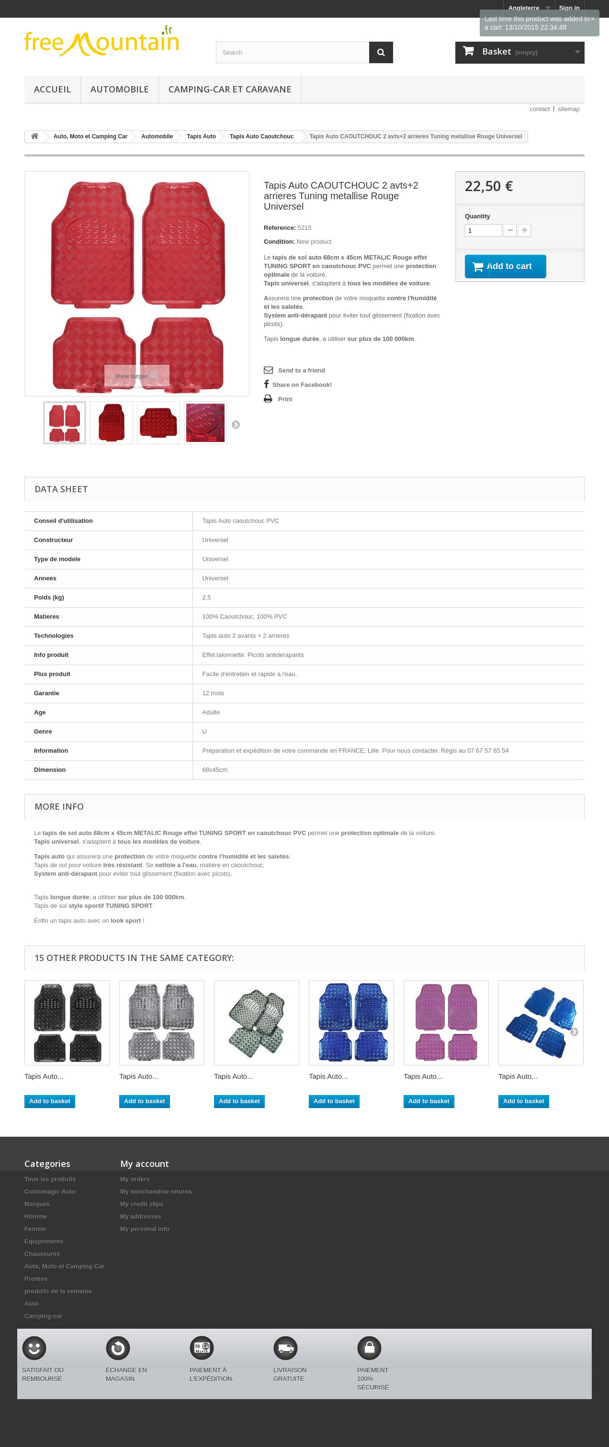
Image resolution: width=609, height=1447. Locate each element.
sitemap (569, 109)
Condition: (279, 241)
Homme (35, 1216)
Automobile (119, 89)
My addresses (140, 1216)
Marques (37, 1204)
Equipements (44, 1241)
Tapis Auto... (44, 1076)
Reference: (280, 227)
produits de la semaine (58, 1291)
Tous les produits (50, 1179)
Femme (35, 1228)
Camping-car (43, 1316)
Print (285, 399)
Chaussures (42, 1253)
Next (235, 424)
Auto (31, 1303)
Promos (35, 1278)
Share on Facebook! (302, 384)
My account (144, 1163)
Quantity (477, 216)
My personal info (144, 1228)
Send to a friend (301, 370)
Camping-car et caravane (230, 89)
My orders (135, 1179)
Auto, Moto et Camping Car (64, 1266)
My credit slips (141, 1204)
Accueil (52, 89)
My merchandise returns (156, 1191)
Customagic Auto (50, 1191)
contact (540, 109)
